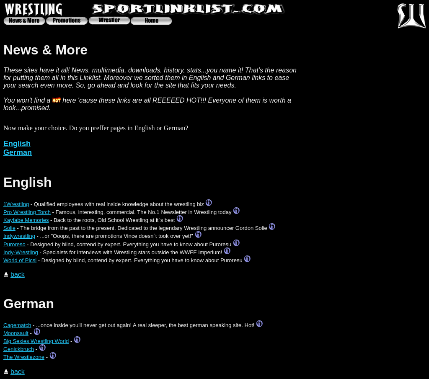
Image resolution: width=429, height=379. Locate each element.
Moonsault (15, 333)
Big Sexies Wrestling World (36, 341)
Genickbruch (18, 349)
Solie (9, 228)
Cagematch (17, 325)
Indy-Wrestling (20, 252)
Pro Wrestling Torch (27, 212)
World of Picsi (19, 260)
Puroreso (14, 244)
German (17, 152)
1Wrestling (16, 204)
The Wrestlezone (23, 357)
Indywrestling (19, 236)
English (17, 143)
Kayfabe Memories (26, 220)
